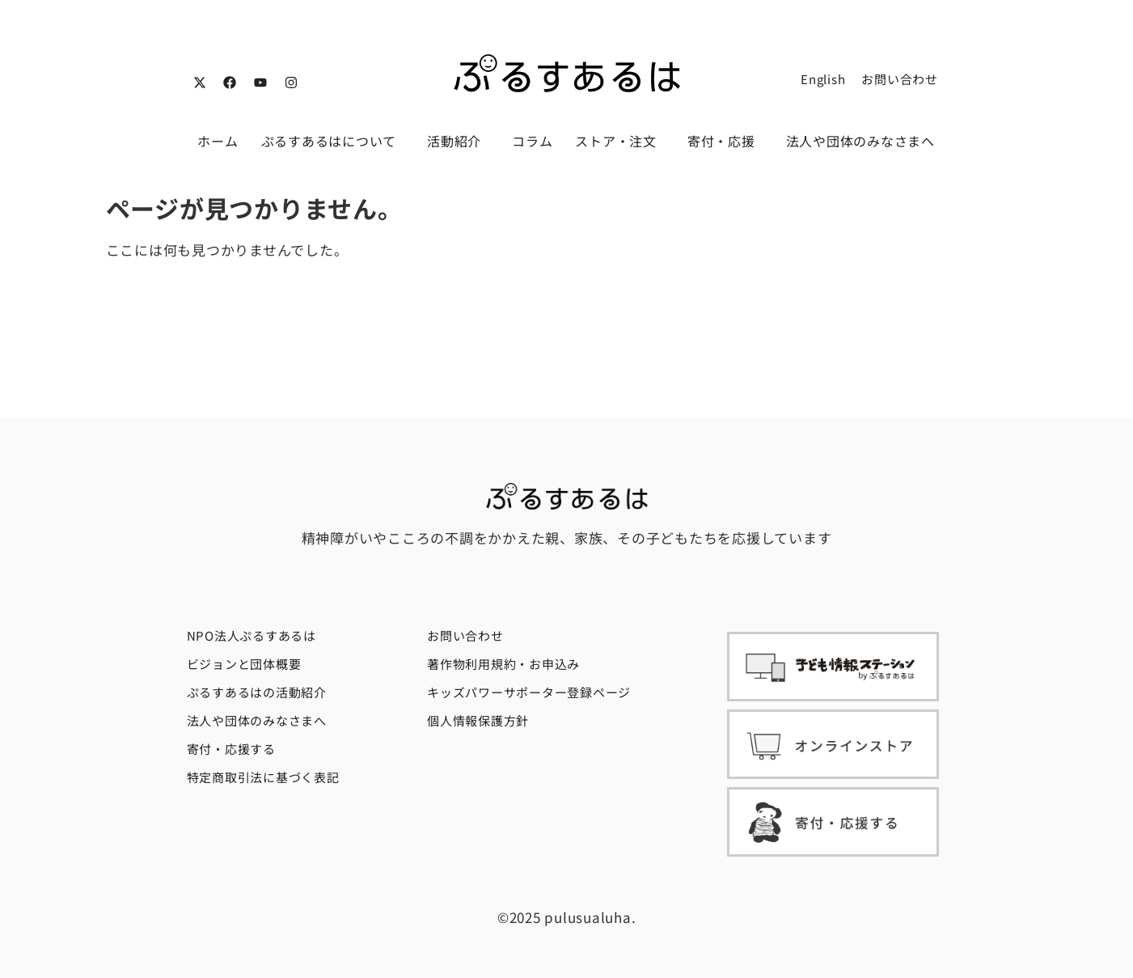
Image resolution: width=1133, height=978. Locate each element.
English (823, 78)
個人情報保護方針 (478, 720)
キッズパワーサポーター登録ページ (529, 692)
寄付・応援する (231, 748)
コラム (532, 140)
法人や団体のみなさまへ (860, 140)
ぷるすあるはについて (333, 140)
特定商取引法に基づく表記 (263, 776)
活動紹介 (458, 140)
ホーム (217, 140)
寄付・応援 (725, 140)
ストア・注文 (620, 140)
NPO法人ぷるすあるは (251, 635)
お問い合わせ (899, 78)
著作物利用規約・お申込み (503, 663)
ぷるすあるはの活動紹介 (257, 692)
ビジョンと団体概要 (244, 663)
